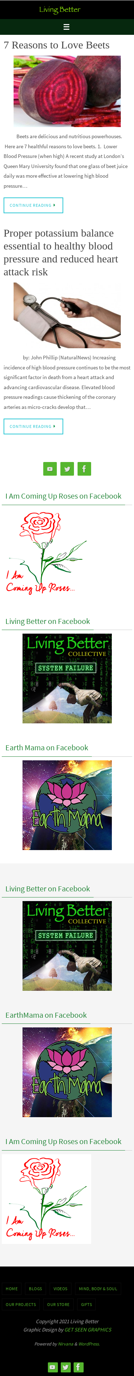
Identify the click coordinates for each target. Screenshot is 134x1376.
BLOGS (35, 1288)
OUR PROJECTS (21, 1304)
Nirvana (65, 1344)
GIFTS (86, 1304)
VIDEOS (61, 1288)
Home (12, 1288)
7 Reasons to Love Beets (57, 45)
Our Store (58, 1304)
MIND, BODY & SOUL (98, 1288)
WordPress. (89, 1344)
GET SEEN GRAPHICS (87, 1329)
